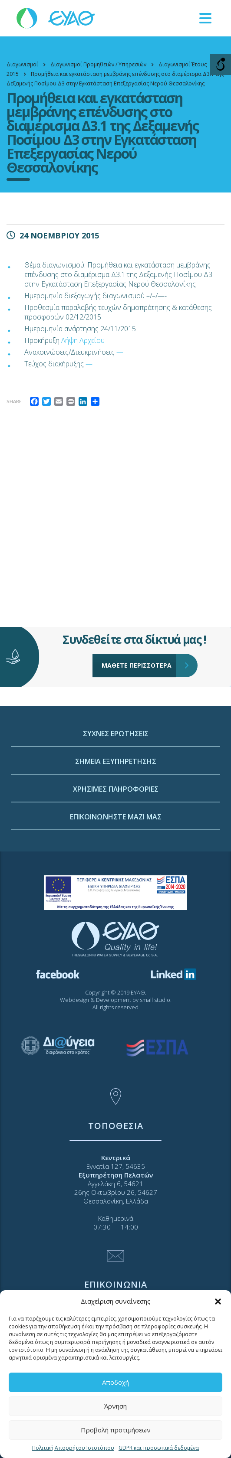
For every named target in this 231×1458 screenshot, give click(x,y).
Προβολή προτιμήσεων (116, 1429)
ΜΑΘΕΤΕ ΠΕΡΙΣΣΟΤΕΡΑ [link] (139, 642)
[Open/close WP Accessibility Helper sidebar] (220, 64)
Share (14, 401)
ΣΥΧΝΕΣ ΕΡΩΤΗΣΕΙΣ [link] (115, 791)
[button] (218, 1301)
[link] (56, 17)
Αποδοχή (115, 1382)
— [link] (119, 352)
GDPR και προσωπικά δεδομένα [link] (159, 1447)
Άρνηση (115, 1406)
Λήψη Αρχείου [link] (83, 340)
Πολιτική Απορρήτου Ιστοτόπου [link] (73, 1447)
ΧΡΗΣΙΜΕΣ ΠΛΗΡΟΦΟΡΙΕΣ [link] (115, 846)
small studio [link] (155, 1000)
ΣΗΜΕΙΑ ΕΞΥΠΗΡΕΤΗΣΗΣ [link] (115, 818)
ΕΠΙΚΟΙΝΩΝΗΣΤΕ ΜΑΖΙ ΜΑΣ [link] (116, 874)
